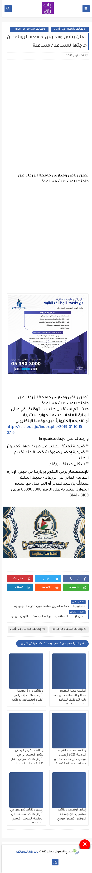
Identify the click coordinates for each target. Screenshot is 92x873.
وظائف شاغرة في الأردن (68, 29)
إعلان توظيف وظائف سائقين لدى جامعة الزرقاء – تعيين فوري (70, 814)
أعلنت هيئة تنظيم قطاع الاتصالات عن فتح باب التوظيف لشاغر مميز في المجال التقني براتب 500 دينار (67, 700)
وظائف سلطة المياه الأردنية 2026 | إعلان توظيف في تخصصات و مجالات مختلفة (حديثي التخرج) (68, 759)
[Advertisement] (46, 113)
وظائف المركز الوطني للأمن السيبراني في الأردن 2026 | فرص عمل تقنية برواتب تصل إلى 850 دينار (25, 759)
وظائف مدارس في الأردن (27, 29)
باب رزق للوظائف (26, 852)
